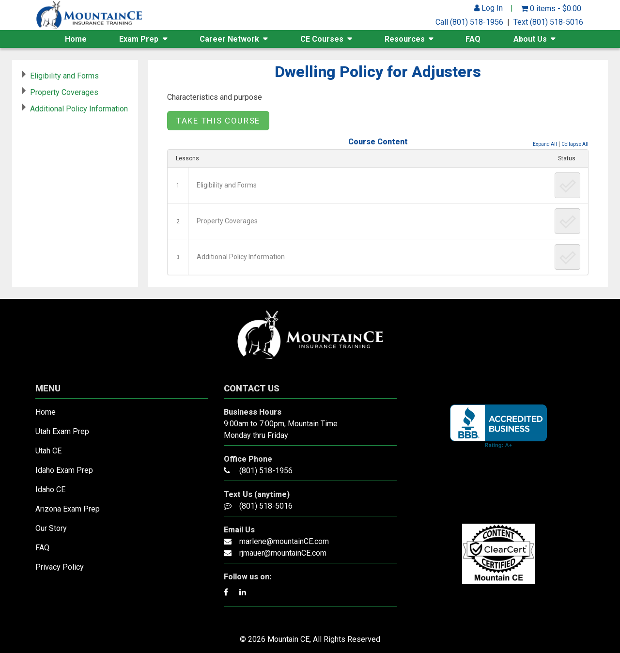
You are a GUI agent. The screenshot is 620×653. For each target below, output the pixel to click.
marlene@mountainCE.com (284, 541)
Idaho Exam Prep (64, 470)
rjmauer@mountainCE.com (282, 553)
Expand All (545, 144)
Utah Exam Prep (62, 431)
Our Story (51, 528)
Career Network (229, 39)
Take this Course (218, 120)
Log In (488, 8)
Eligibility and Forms (227, 185)
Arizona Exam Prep (67, 508)
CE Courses (321, 39)
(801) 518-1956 (266, 470)
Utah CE (48, 450)
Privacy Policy (59, 567)
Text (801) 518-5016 (548, 22)
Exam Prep (138, 39)
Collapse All (575, 144)
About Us (530, 39)
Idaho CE (50, 489)
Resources (405, 39)
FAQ (472, 39)
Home (76, 39)
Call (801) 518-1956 (469, 22)
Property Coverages (227, 221)
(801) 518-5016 (266, 506)
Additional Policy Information (241, 257)
